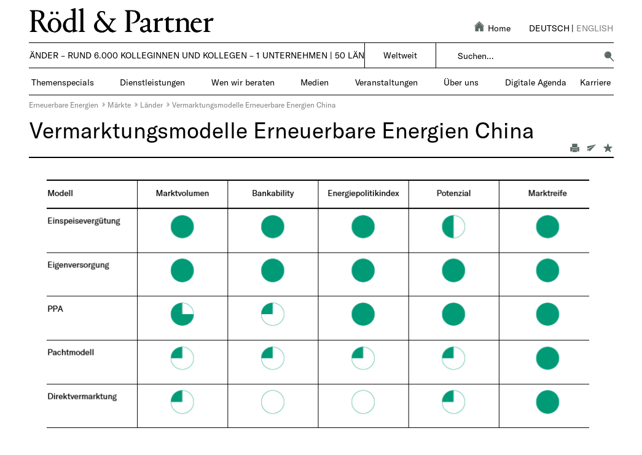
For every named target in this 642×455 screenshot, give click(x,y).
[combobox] (527, 56)
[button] (609, 56)
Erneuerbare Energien (63, 104)
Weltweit (400, 55)
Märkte (119, 104)
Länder (151, 104)
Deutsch (549, 28)
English (594, 28)
